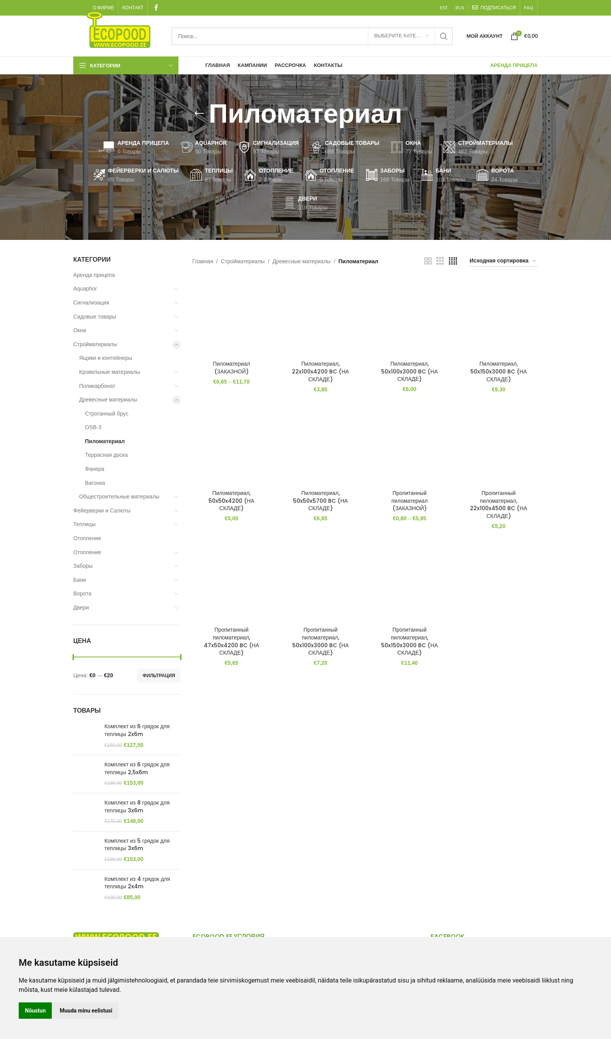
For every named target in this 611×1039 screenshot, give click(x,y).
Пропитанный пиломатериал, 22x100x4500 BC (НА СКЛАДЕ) (498, 504)
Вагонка (95, 483)
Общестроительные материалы (119, 496)
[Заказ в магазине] (503, 261)
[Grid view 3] (440, 261)
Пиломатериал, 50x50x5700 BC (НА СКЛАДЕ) (320, 500)
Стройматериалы (95, 344)
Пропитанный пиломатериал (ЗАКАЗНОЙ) (409, 500)
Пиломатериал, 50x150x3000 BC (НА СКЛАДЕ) (499, 370)
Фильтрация (159, 675)
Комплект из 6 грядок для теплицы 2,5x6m (137, 768)
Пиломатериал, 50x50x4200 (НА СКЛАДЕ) (231, 500)
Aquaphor (85, 288)
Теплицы (84, 524)
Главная (202, 261)
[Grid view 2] (428, 261)
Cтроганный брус (106, 413)
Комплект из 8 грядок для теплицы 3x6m (137, 806)
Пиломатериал (105, 441)
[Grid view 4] (453, 261)
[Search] (312, 36)
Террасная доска (106, 455)
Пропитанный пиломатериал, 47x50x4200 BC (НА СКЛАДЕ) (231, 641)
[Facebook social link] (156, 8)
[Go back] (199, 114)
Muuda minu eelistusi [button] (86, 1010)
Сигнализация (91, 302)
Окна (79, 330)
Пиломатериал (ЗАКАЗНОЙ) (231, 367)
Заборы (83, 566)
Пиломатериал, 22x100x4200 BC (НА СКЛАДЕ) (320, 370)
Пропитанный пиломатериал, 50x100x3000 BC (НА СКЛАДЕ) (320, 641)
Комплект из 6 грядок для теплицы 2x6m (137, 730)
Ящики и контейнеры (105, 358)
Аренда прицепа (94, 275)
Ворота (82, 593)
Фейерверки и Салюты (102, 510)
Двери (81, 607)
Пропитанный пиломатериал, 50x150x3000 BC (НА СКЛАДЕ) (409, 641)
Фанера (94, 469)
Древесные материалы (108, 399)
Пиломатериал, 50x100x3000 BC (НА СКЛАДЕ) (409, 370)
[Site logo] (118, 29)
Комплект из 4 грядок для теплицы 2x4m (137, 883)
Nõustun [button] (35, 1010)
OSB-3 (93, 427)
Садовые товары (94, 316)
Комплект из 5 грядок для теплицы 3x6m (137, 844)
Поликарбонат (97, 386)
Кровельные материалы (109, 372)
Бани (79, 580)
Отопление (87, 538)
